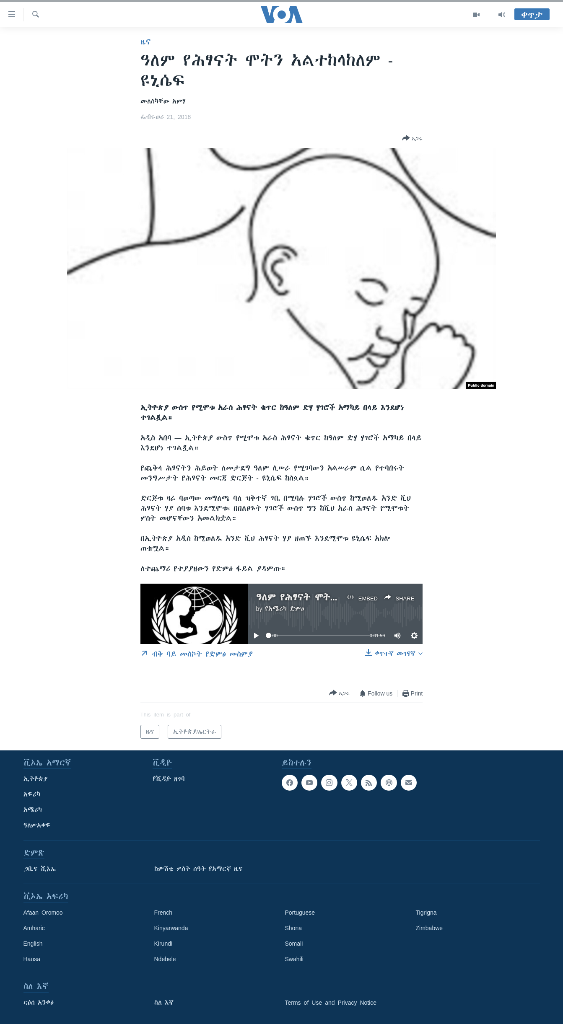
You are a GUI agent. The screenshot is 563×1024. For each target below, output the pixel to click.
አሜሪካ (32, 810)
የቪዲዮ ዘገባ (169, 779)
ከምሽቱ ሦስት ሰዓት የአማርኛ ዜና (198, 869)
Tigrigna (426, 912)
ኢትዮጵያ (35, 779)
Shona (293, 928)
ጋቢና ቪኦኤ (39, 869)
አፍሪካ (31, 794)
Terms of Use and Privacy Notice (331, 1002)
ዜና (145, 42)
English (33, 943)
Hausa (31, 959)
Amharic (34, 928)
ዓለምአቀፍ (37, 825)
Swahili (294, 959)
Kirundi (163, 943)
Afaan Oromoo (43, 912)
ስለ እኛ (164, 1002)
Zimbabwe (429, 928)
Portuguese (300, 912)
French (163, 912)
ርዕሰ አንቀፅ (38, 1002)
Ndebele (165, 959)
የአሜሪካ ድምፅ (284, 609)
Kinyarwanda (171, 928)
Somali (294, 943)
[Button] (412, 139)
